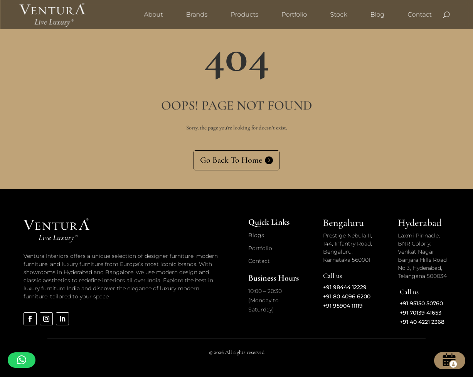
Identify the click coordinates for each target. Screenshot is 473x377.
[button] (21, 360)
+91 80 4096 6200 (346, 296)
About (153, 14)
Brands (196, 14)
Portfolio (294, 14)
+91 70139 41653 (420, 312)
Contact (419, 14)
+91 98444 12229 (345, 287)
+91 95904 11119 (343, 305)
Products (244, 14)
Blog (377, 14)
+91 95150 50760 (421, 303)
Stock (338, 14)
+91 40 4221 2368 (422, 321)
